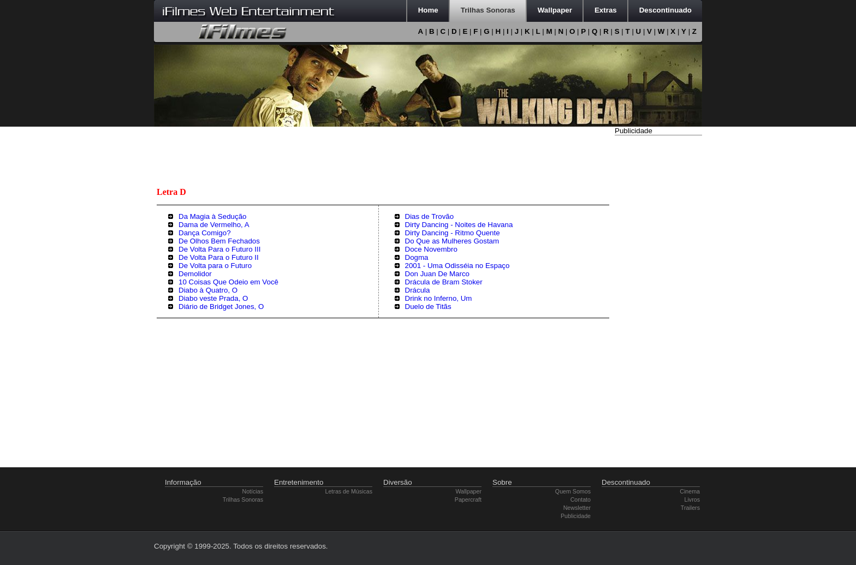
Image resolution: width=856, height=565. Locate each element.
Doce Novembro (431, 249)
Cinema (690, 491)
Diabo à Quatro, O (208, 290)
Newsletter (577, 507)
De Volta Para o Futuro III (219, 249)
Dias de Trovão (429, 216)
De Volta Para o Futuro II (219, 257)
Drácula (417, 290)
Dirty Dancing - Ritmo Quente (452, 233)
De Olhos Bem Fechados (219, 241)
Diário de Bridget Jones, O (221, 306)
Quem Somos (573, 491)
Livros (692, 499)
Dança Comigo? (205, 233)
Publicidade (576, 516)
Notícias (253, 491)
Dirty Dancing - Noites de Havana (459, 225)
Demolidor (195, 274)
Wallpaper (468, 491)
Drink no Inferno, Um (438, 298)
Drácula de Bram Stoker (444, 282)
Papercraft (468, 499)
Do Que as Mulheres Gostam (452, 241)
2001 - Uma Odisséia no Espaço (457, 265)
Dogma (417, 257)
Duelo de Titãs (428, 306)
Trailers (690, 507)
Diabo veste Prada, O (213, 298)
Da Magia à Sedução (212, 216)
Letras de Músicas (348, 491)
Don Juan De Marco (437, 274)
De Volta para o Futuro (215, 265)
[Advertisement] (658, 302)
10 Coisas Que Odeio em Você (228, 282)
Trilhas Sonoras (243, 499)
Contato (580, 499)
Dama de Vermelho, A (214, 225)
